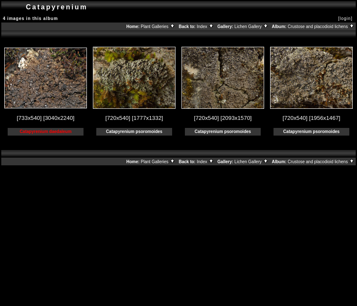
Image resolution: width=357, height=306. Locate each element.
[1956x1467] (324, 118)
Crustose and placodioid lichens (321, 26)
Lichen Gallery (251, 26)
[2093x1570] (235, 118)
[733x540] (29, 118)
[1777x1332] (147, 118)
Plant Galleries (158, 26)
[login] (345, 18)
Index (205, 26)
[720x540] (117, 118)
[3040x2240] (58, 118)
